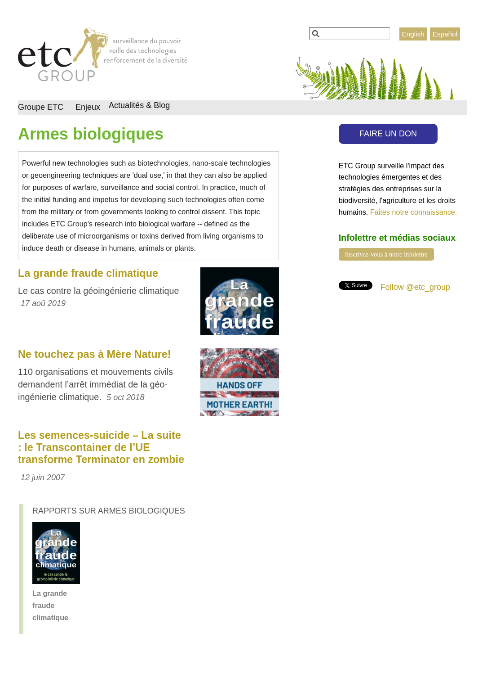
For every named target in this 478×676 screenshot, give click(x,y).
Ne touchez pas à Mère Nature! (94, 354)
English (413, 34)
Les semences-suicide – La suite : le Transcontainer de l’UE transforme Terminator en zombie (101, 447)
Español (445, 34)
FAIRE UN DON (388, 133)
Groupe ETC (40, 107)
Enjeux (87, 107)
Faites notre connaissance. (413, 212)
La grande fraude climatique (88, 273)
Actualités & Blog (139, 105)
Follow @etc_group (415, 287)
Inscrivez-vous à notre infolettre (386, 254)
